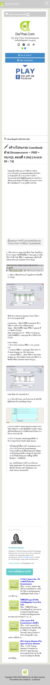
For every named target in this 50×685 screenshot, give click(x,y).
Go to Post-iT (25, 55)
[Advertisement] (25, 91)
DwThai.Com (27, 557)
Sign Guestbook (25, 60)
